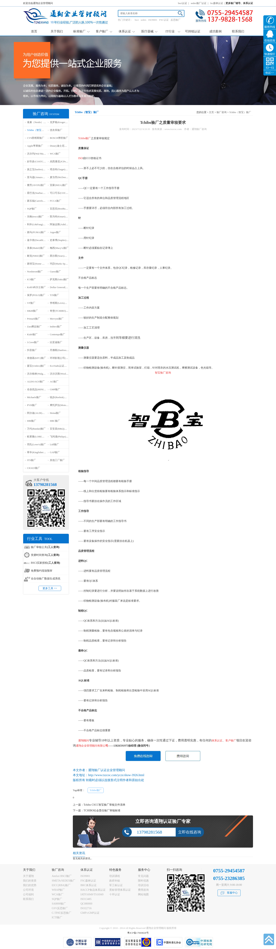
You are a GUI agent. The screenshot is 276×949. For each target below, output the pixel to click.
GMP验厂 (55, 389)
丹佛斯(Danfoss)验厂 (61, 350)
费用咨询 (143, 889)
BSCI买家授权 (45, 562)
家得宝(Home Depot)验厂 (40, 263)
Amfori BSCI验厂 (62, 876)
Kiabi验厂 (32, 334)
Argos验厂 (55, 232)
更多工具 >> (50, 588)
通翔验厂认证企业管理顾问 (106, 770)
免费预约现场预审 (41, 570)
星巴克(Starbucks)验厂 (39, 192)
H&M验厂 (32, 310)
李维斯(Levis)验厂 (60, 303)
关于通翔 (28, 876)
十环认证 (114, 894)
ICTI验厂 (57, 917)
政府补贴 (114, 880)
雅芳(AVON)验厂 (36, 185)
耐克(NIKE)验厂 (36, 255)
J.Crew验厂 (33, 342)
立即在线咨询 (189, 832)
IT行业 (172, 31)
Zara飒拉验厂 (34, 326)
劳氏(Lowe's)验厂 (36, 444)
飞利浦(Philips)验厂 (60, 436)
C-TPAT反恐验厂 (61, 912)
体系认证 (127, 31)
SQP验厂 (32, 208)
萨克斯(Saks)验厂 (59, 279)
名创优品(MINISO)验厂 (40, 389)
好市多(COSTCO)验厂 (39, 161)
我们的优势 (29, 885)
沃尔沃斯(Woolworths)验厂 (64, 373)
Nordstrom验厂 (35, 271)
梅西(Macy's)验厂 (59, 247)
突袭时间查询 (45, 555)
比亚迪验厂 (56, 342)
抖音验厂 (32, 350)
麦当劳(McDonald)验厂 (62, 177)
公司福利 (28, 894)
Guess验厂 (55, 271)
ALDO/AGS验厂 (36, 381)
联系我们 (238, 31)
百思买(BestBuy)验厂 (61, 208)
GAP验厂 (55, 452)
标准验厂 (81, 31)
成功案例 (215, 31)
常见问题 (143, 876)
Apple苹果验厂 (35, 145)
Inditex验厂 (56, 326)
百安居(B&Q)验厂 (59, 428)
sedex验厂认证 (199, 3)
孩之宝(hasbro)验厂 (37, 169)
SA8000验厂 (59, 903)
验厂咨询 (222, 112)
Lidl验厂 (54, 444)
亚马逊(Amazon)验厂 (38, 177)
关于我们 (57, 31)
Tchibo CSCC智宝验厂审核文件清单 (104, 804)
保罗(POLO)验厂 (36, 295)
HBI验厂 (31, 420)
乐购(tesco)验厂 (35, 216)
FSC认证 (164, 19)
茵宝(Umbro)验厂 (36, 365)
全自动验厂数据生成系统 (45, 578)
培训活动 (143, 885)
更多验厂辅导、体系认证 (239, 3)
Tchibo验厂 (96, 790)
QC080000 (86, 903)
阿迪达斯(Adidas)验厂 (62, 224)
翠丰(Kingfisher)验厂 (38, 452)
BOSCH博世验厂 (59, 137)
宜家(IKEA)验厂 (58, 185)
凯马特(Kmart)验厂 (60, 216)
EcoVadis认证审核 (59, 365)
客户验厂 (104, 31)
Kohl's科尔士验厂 (36, 287)
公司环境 (28, 889)
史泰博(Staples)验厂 (60, 240)
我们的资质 (29, 880)
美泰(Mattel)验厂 (36, 247)
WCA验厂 (55, 153)
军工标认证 (116, 885)
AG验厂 (54, 381)
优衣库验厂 (56, 130)
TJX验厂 (54, 295)
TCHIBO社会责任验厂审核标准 (102, 810)
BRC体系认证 (88, 885)
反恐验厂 (176, 19)
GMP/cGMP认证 (89, 912)
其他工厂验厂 (57, 460)
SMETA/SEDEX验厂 (63, 880)
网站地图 (143, 894)
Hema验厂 (55, 413)
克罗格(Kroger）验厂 (61, 122)
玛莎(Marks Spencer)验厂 (63, 263)
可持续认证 (192, 31)
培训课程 (114, 876)
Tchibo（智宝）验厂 (38, 130)
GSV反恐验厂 (60, 908)
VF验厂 (31, 303)
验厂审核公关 (45, 547)
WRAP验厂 (58, 889)
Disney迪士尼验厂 (59, 145)
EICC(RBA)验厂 (61, 885)
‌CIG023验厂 (33, 468)
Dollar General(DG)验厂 (62, 287)
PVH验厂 (32, 405)
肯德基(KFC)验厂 (36, 358)
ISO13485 (86, 899)
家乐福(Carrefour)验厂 (39, 200)
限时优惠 (143, 880)
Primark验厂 (33, 318)
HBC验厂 (55, 420)
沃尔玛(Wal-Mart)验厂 (39, 153)
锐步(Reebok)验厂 (59, 397)
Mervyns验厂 (57, 318)
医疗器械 (149, 31)
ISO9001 (152, 19)
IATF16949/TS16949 (92, 894)
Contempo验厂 (57, 334)
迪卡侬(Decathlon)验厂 (39, 240)
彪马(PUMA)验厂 (36, 232)
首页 (34, 31)
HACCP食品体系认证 (93, 889)
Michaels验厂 (34, 397)
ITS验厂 (31, 460)
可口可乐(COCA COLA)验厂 (65, 192)
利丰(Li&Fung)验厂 (37, 224)
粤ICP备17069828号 (138, 932)
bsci (137, 19)
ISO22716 (86, 908)
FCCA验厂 (55, 200)
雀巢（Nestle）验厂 (37, 122)
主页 (211, 112)
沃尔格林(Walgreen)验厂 (40, 373)
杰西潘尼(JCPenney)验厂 (63, 161)
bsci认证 (182, 3)
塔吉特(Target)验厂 (60, 169)
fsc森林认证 (216, 3)
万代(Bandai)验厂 (36, 428)
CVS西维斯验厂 (35, 137)
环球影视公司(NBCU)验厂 (64, 358)
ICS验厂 (31, 279)
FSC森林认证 (88, 880)
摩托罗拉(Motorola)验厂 (63, 405)
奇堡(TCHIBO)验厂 (60, 310)
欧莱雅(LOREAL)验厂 (39, 436)
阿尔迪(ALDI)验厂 (37, 413)
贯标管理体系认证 (120, 889)
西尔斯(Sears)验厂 (59, 255)
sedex (143, 19)
